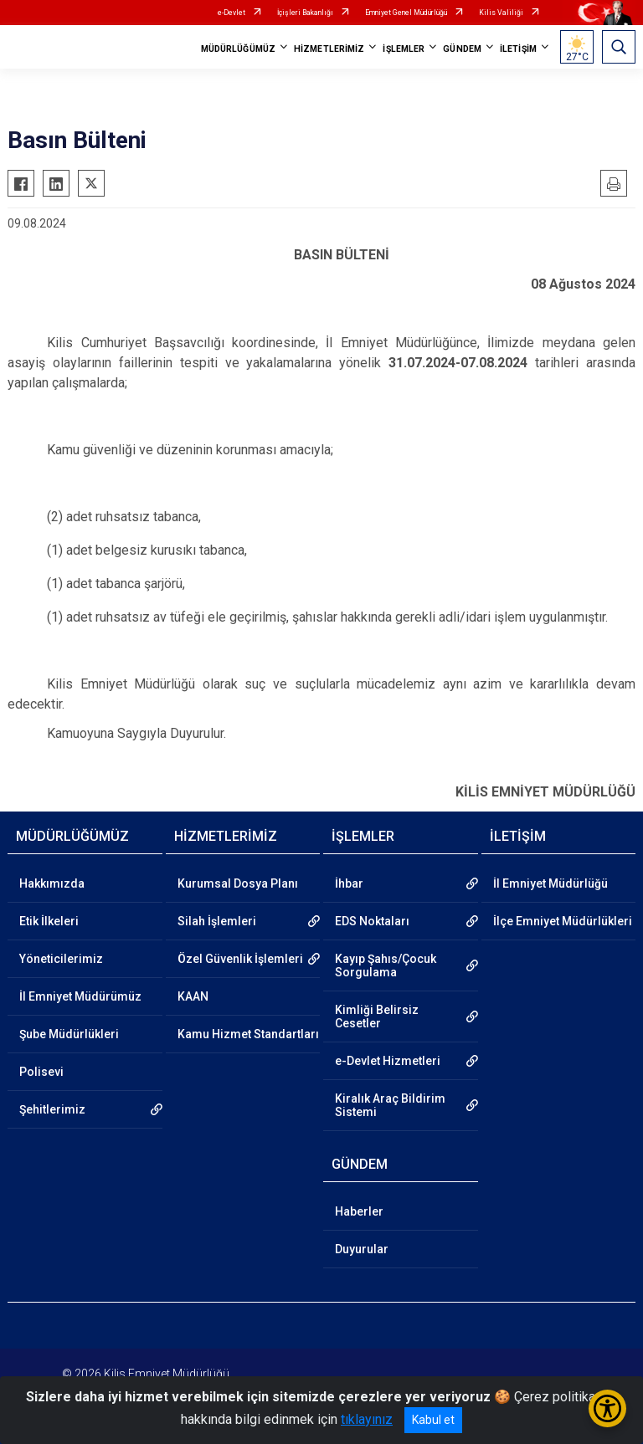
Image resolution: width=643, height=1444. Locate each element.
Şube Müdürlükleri (69, 1034)
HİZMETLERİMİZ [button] (329, 49)
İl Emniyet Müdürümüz (80, 996)
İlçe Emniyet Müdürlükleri (562, 921)
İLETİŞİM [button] (518, 49)
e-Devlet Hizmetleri (387, 1061)
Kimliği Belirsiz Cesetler (377, 1016)
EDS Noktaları (372, 921)
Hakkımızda (52, 883)
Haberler (359, 1211)
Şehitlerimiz (52, 1109)
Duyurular (361, 1249)
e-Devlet (231, 12)
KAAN (192, 996)
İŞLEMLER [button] (403, 49)
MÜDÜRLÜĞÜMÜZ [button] (238, 49)
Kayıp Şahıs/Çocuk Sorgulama (385, 965)
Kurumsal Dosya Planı (237, 883)
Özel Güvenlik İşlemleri (240, 958)
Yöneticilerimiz (61, 958)
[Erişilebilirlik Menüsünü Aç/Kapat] (607, 1408)
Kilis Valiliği (501, 12)
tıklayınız (367, 1419)
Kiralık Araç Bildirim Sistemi (390, 1105)
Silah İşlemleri (216, 921)
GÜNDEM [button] (462, 49)
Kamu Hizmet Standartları (248, 1034)
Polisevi (41, 1071)
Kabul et (433, 1419)
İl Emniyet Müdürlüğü (550, 883)
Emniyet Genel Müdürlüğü (406, 12)
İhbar (349, 883)
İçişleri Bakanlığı (305, 12)
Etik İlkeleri (49, 921)
